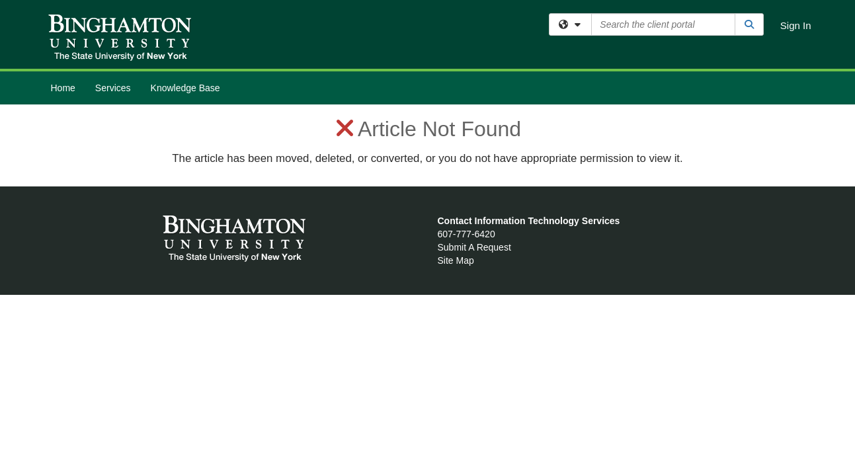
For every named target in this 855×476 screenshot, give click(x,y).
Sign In (795, 25)
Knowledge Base (185, 88)
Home (63, 88)
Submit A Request (474, 247)
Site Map (456, 260)
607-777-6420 (466, 234)
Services (113, 88)
